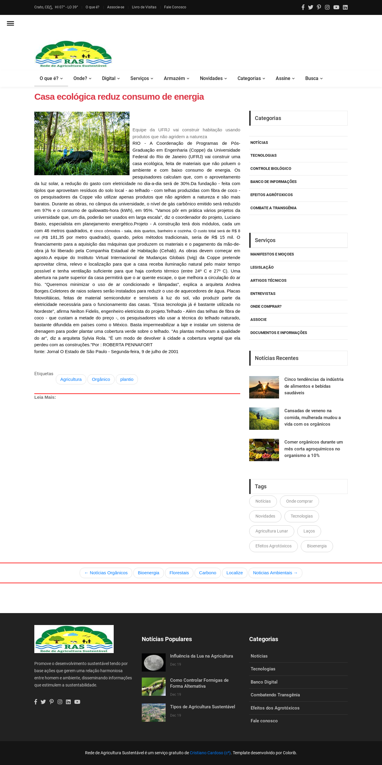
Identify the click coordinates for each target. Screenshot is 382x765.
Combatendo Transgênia (275, 695)
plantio (126, 379)
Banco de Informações (273, 181)
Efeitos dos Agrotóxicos (275, 708)
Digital (108, 78)
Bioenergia (317, 546)
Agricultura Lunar (271, 531)
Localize (235, 572)
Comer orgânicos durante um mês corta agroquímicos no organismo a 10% (313, 448)
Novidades (211, 78)
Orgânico (101, 379)
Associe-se (115, 7)
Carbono (207, 572)
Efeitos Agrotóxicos (273, 546)
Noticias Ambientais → (275, 572)
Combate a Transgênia (273, 208)
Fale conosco (264, 721)
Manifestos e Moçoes (272, 254)
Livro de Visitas (144, 7)
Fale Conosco (175, 7)
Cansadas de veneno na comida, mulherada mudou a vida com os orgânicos (312, 417)
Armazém (174, 78)
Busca (311, 78)
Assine (283, 78)
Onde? (80, 78)
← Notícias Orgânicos (106, 572)
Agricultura (71, 379)
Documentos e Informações (278, 332)
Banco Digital (264, 682)
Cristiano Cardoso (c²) (210, 752)
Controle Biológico (270, 168)
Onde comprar (299, 501)
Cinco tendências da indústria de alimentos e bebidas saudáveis (314, 386)
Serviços (139, 78)
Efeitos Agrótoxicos (271, 195)
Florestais (179, 572)
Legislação (262, 267)
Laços (309, 531)
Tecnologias (263, 155)
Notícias (259, 142)
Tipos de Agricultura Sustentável (202, 706)
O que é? (92, 7)
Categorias (249, 78)
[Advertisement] (137, 462)
